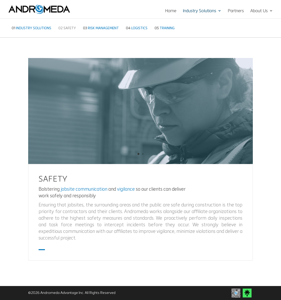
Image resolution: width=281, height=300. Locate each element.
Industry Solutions (199, 10)
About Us (259, 10)
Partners (236, 10)
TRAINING (165, 28)
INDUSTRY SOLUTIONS (31, 28)
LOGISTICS (136, 28)
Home (170, 10)
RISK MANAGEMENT (101, 28)
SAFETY (67, 28)
